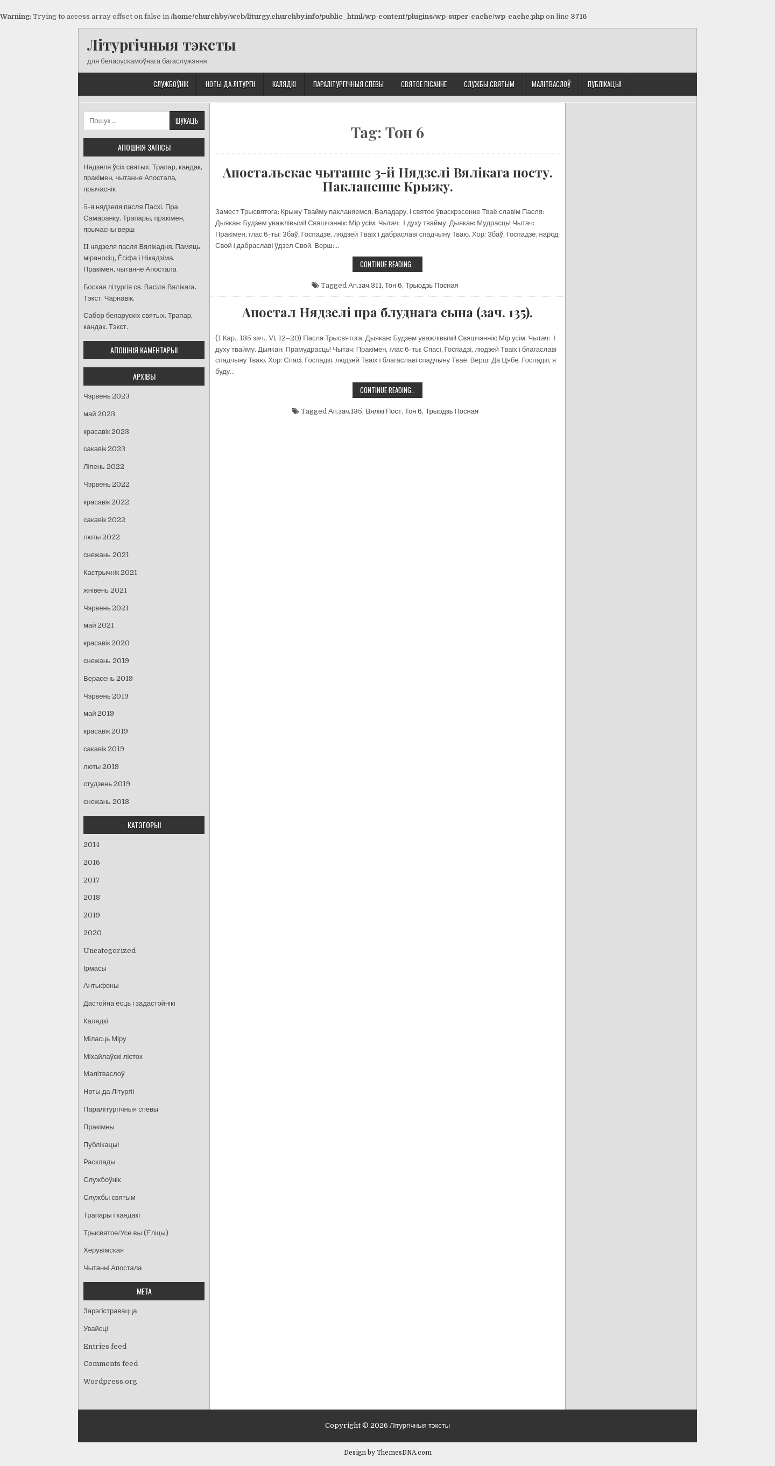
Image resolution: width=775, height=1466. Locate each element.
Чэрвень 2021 (106, 608)
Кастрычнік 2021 (110, 572)
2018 (91, 897)
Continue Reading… (391, 265)
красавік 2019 (105, 731)
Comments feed (110, 1364)
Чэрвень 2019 (106, 696)
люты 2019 (101, 767)
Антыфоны (101, 985)
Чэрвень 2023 (106, 396)
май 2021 (98, 625)
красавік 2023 (106, 432)
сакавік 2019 (103, 749)
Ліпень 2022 (103, 466)
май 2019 (98, 713)
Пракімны (99, 1127)
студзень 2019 (106, 784)
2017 (91, 880)
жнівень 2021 (105, 590)
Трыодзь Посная (432, 285)
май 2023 (99, 414)
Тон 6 (393, 285)
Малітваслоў (551, 84)
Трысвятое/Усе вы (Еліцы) (125, 1233)
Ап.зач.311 (364, 285)
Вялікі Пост (383, 411)
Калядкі (284, 84)
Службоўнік (170, 84)
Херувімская (103, 1250)
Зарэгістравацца (110, 1311)
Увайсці (95, 1329)
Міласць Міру (104, 1039)
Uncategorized (109, 951)
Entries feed (104, 1346)
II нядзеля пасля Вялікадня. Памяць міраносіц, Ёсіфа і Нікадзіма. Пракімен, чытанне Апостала (141, 258)
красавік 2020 (106, 643)
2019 (91, 915)
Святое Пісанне (424, 84)
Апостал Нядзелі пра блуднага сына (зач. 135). (387, 312)
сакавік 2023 (104, 449)
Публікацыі (605, 84)
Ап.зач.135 (345, 411)
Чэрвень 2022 (106, 484)
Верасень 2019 (108, 678)
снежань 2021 (106, 555)
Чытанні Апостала (112, 1268)
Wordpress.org (110, 1381)
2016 (91, 862)
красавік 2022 (106, 502)
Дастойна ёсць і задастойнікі (129, 1003)
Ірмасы (95, 968)
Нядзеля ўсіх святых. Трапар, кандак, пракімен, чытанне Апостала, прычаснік (142, 178)
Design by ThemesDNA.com (388, 1452)
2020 (92, 933)
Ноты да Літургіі (230, 84)
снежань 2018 (106, 802)
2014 (91, 845)
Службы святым (489, 84)
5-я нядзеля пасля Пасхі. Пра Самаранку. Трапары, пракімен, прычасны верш (134, 218)
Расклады (99, 1162)
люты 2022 (101, 537)
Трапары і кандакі (111, 1215)
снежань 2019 (106, 661)
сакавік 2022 (104, 520)
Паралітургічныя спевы (348, 84)
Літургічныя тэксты (161, 44)
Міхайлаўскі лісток (113, 1056)
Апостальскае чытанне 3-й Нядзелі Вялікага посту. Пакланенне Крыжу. (388, 179)
